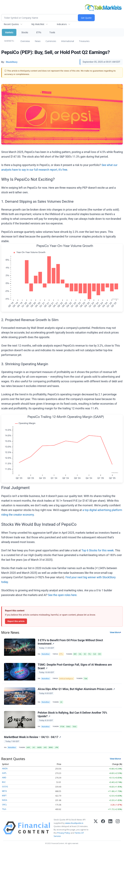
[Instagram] (117, 828)
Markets (9, 32)
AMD (4, 778)
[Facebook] (103, 828)
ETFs (38, 32)
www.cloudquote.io (74, 823)
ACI (34, 748)
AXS (45, 748)
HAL (80, 654)
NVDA (4, 800)
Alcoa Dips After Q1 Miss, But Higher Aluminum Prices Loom (76, 689)
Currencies (51, 41)
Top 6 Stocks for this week (97, 550)
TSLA (4, 809)
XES (100, 654)
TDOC (75, 727)
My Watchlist (37, 24)
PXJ (90, 654)
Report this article (15, 621)
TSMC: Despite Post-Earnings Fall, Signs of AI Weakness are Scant (75, 666)
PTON (62, 727)
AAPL (28, 748)
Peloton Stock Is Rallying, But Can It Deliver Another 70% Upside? (72, 715)
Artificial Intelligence (66, 679)
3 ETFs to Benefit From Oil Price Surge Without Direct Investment (70, 642)
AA (61, 702)
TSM (85, 679)
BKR (75, 654)
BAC (4, 782)
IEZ (85, 654)
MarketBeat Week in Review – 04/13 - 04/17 (32, 737)
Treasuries (84, 41)
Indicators (62, 24)
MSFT (4, 796)
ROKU (69, 727)
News (38, 41)
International (67, 41)
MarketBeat (46, 654)
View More (115, 632)
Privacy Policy (63, 833)
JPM (56, 748)
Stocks (24, 32)
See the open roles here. (62, 595)
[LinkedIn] (110, 828)
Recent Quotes (11, 24)
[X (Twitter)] (95, 828)
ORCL (4, 805)
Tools (52, 32)
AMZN (39, 748)
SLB (95, 654)
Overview (25, 41)
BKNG (51, 748)
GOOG (5, 787)
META (4, 791)
